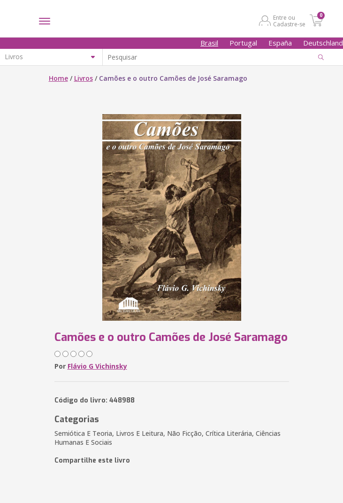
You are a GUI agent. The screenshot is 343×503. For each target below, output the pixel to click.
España (280, 42)
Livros (83, 78)
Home (58, 78)
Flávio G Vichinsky (97, 366)
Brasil (209, 42)
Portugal (243, 42)
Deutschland (323, 42)
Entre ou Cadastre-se (289, 21)
